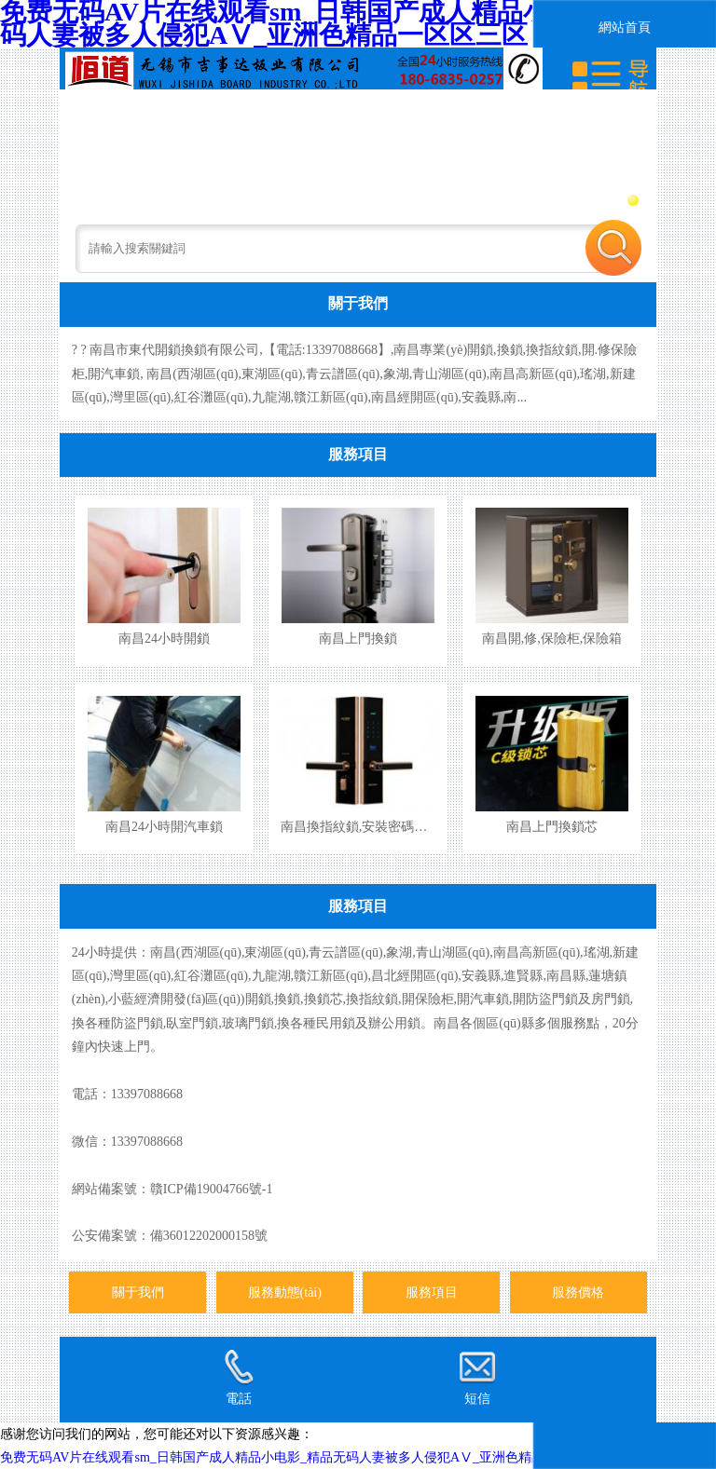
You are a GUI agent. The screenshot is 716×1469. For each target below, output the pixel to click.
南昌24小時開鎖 (164, 638)
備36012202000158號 (209, 1235)
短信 (477, 1377)
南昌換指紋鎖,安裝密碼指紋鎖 (367, 826)
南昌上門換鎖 (358, 638)
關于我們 (358, 303)
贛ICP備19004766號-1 (211, 1188)
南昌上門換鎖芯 (552, 826)
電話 (238, 1377)
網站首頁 (625, 27)
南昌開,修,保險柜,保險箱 (552, 638)
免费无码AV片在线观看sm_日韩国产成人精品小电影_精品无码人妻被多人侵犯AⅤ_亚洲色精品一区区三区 (305, 1456)
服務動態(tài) (285, 1292)
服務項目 (358, 454)
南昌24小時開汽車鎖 (164, 826)
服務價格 (578, 1292)
